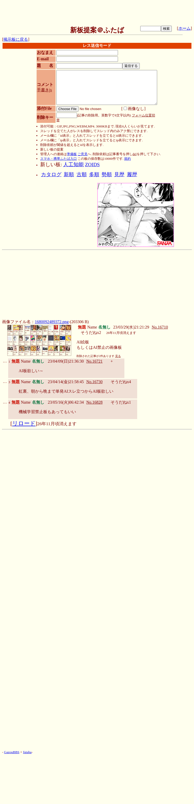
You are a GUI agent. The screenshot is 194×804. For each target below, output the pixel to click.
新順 (69, 174)
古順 (82, 174)
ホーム (184, 28)
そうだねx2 (91, 332)
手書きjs (44, 90)
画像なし (134, 108)
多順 (94, 174)
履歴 (132, 174)
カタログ (51, 174)
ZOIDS (92, 164)
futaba (27, 752)
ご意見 (83, 154)
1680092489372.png (52, 322)
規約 (127, 159)
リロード (24, 423)
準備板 (72, 154)
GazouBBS (11, 752)
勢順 (107, 174)
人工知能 (73, 164)
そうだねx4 (121, 382)
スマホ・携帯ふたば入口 (58, 159)
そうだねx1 (121, 402)
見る (118, 356)
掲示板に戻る (15, 39)
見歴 (119, 174)
